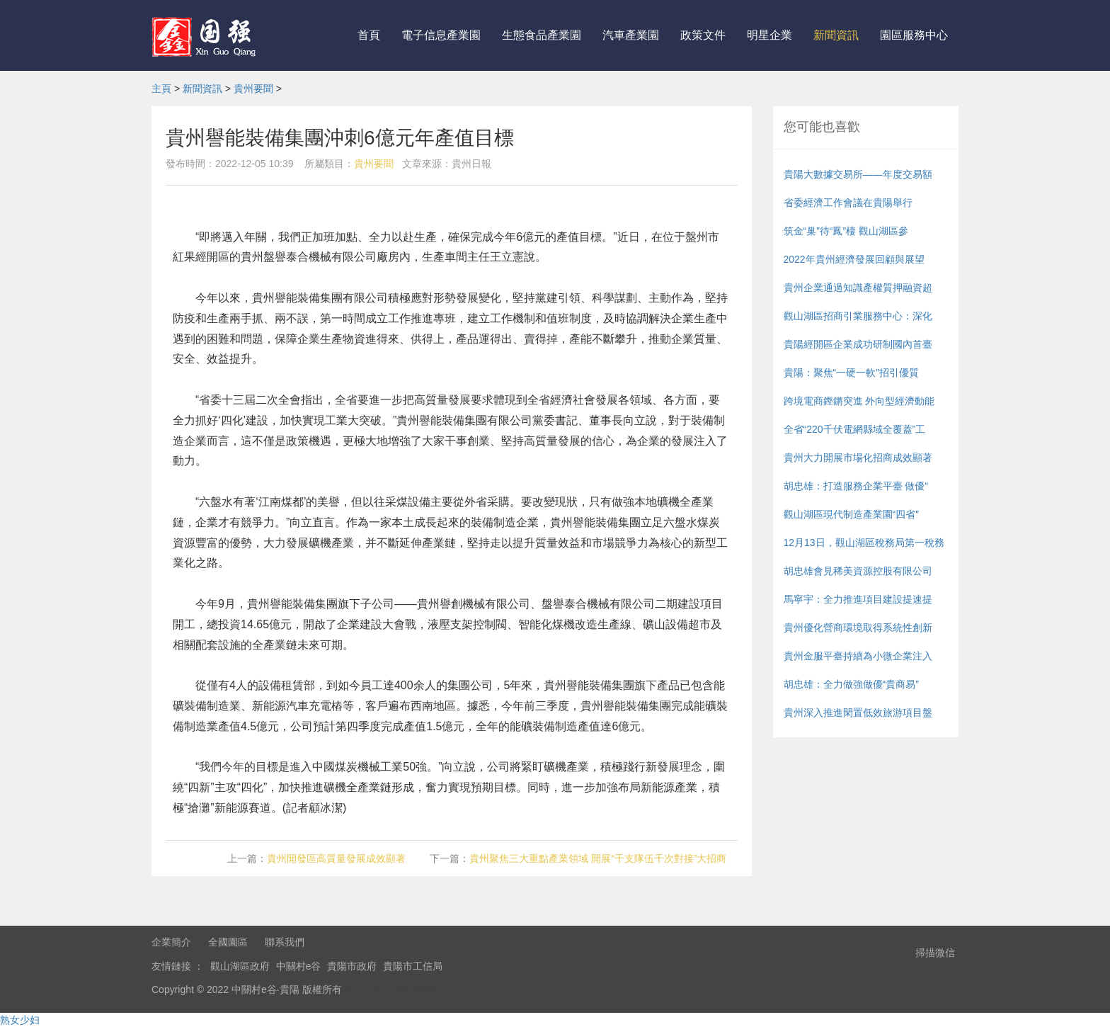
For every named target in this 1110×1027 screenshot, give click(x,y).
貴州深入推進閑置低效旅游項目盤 (858, 712)
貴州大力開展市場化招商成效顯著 (858, 457)
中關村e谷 (298, 966)
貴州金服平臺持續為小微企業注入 (858, 656)
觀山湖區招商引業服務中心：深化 (858, 316)
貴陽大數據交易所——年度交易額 (858, 174)
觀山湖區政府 (240, 966)
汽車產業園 (630, 35)
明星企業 (769, 35)
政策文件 (703, 35)
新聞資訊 (836, 35)
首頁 (368, 35)
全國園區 (228, 942)
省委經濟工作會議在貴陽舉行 (848, 202)
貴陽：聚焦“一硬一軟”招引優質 (851, 372)
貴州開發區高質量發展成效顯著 (336, 858)
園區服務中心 (914, 35)
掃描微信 (935, 952)
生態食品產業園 (541, 35)
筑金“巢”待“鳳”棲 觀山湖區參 (846, 231)
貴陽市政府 (352, 966)
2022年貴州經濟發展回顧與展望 (854, 259)
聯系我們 (284, 942)
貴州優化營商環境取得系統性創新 (858, 627)
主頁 (161, 88)
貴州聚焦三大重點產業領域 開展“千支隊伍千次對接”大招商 (597, 858)
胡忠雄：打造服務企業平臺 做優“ (856, 486)
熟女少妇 (20, 1020)
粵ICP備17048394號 (390, 989)
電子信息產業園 (441, 35)
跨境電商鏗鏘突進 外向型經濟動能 (859, 401)
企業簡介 (171, 942)
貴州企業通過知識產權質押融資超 (858, 287)
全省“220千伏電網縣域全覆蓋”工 (855, 429)
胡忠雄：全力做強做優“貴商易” (851, 684)
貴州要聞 (253, 88)
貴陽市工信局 (412, 966)
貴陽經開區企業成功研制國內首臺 (858, 344)
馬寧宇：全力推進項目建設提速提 (858, 599)
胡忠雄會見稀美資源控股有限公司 (858, 571)
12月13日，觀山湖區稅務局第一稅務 (864, 542)
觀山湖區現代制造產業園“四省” (851, 514)
